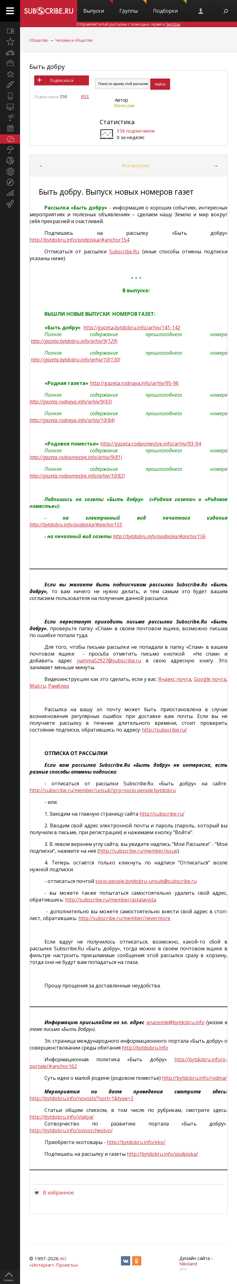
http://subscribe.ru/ (164, 729)
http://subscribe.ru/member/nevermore (124, 918)
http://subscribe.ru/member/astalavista (110, 899)
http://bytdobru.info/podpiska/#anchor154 (79, 239)
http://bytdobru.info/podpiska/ (162, 1154)
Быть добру (47, 66)
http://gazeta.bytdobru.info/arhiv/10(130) (75, 359)
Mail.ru (38, 685)
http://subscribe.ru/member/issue (138, 850)
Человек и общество (74, 40)
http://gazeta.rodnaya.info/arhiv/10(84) (72, 420)
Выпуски (98, 7)
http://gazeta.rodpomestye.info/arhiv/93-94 (150, 443)
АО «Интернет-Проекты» (53, 1261)
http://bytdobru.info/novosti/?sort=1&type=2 (81, 1098)
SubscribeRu (124, 251)
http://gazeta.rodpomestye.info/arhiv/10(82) (77, 475)
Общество (38, 40)
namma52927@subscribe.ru (109, 660)
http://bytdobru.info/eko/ (136, 1142)
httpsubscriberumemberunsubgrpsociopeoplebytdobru (103, 790)
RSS (85, 96)
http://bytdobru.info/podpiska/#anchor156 (159, 536)
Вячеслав (124, 105)
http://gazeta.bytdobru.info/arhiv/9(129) (74, 341)
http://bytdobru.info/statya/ (62, 1116)
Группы (133, 7)
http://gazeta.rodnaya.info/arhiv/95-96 (134, 383)
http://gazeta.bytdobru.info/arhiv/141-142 (131, 327)
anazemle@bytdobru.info (175, 1022)
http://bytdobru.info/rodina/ (194, 1078)
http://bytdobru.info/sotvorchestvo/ (71, 1130)
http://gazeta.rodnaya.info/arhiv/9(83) (71, 401)
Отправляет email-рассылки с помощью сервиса (129, 24)
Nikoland (188, 1264)
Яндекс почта (174, 679)
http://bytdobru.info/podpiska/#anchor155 (76, 524)
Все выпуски (135, 165)
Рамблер (58, 685)
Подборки (170, 7)
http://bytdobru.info (145, 1047)
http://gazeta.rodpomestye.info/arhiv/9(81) (76, 457)
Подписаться (61, 80)
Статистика (117, 122)
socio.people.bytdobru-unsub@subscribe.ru (146, 881)
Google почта (210, 679)
